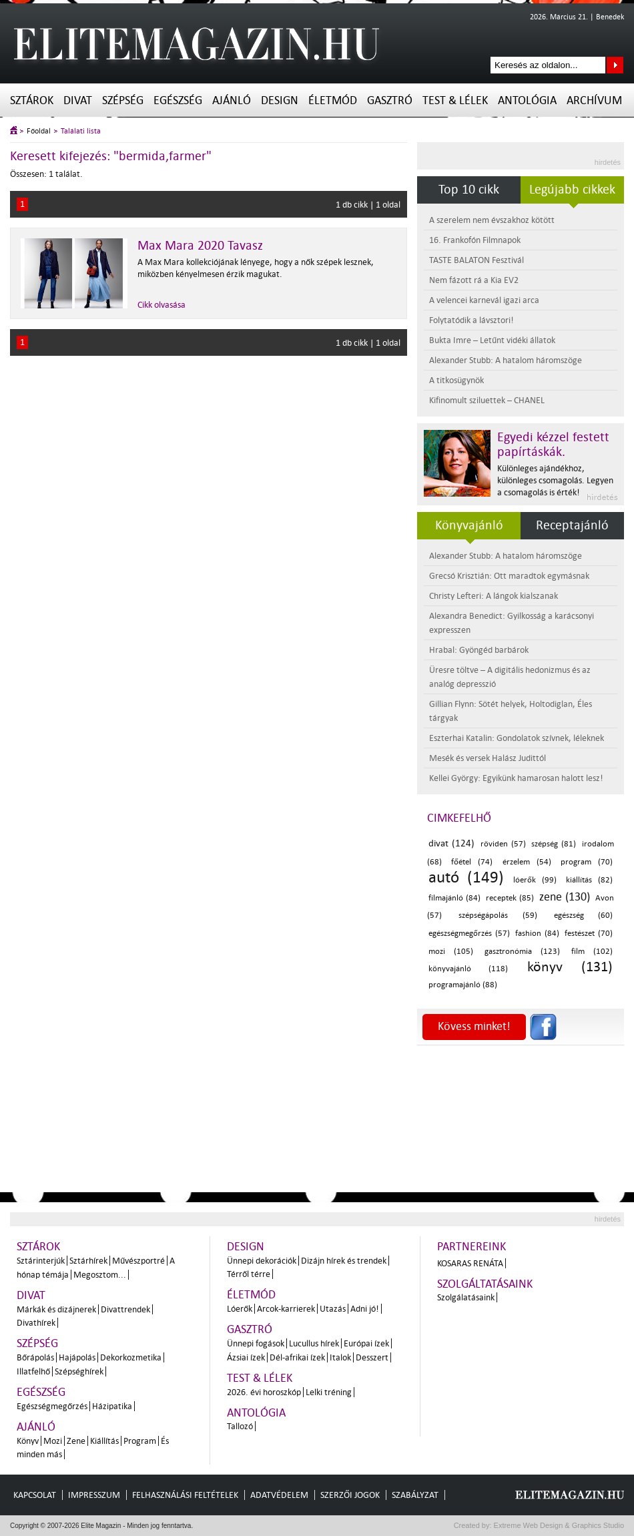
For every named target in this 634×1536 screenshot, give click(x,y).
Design (279, 100)
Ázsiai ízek (246, 1357)
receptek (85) (510, 898)
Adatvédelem (279, 1495)
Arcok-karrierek (286, 1309)
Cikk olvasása (161, 305)
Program (139, 1441)
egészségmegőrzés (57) (469, 933)
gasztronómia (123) (522, 951)
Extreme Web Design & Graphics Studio (558, 1525)
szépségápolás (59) (497, 915)
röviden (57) (503, 844)
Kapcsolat (34, 1495)
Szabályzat (415, 1495)
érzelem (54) (527, 862)
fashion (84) (537, 933)
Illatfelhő (33, 1371)
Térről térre (248, 1274)
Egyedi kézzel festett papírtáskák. (553, 444)
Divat (77, 100)
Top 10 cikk (468, 189)
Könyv (28, 1441)
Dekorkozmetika (131, 1357)
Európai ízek (366, 1343)
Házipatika (112, 1406)
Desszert (372, 1357)
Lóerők (239, 1309)
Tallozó (240, 1426)
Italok (340, 1357)
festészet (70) (589, 933)
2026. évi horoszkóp (264, 1392)
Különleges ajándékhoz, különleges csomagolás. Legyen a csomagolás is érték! (555, 480)
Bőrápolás (35, 1357)
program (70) (587, 862)
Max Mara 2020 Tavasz (200, 245)
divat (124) (451, 843)
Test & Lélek (455, 100)
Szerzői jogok (350, 1495)
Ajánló (231, 100)
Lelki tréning (329, 1392)
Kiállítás (104, 1441)
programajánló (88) (462, 985)
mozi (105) (450, 951)
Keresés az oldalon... (615, 65)
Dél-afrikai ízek (297, 1357)
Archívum (594, 100)
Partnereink (471, 1246)
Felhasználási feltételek (185, 1495)
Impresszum (94, 1495)
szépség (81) (553, 844)
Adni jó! (364, 1309)
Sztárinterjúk (41, 1261)
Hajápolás (77, 1357)
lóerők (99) (535, 880)
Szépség (122, 100)
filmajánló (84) (454, 898)
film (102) (592, 951)
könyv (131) (570, 967)
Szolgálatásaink (466, 1297)
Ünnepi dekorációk (261, 1261)
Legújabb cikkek (572, 189)
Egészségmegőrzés (52, 1406)
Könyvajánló (469, 525)
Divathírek (36, 1323)
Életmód (332, 100)
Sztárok (31, 100)
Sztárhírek (88, 1261)
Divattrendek (125, 1309)
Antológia (527, 100)
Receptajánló (572, 525)
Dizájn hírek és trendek (343, 1261)
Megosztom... (99, 1275)
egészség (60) (583, 915)
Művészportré (138, 1261)
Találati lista (81, 131)
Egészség (177, 100)
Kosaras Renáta (470, 1263)
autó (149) (466, 877)
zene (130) (564, 896)
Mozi (52, 1441)
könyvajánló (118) (468, 969)
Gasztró (389, 100)
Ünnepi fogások (255, 1343)
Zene (76, 1441)
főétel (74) (472, 862)
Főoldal (39, 131)
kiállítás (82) (589, 880)
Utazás (333, 1309)
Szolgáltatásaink (485, 1284)
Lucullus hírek (314, 1343)
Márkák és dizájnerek (56, 1309)
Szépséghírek (79, 1371)
